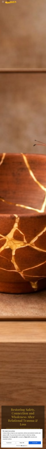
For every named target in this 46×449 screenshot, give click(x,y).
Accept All (34, 442)
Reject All (22, 442)
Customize (9, 442)
